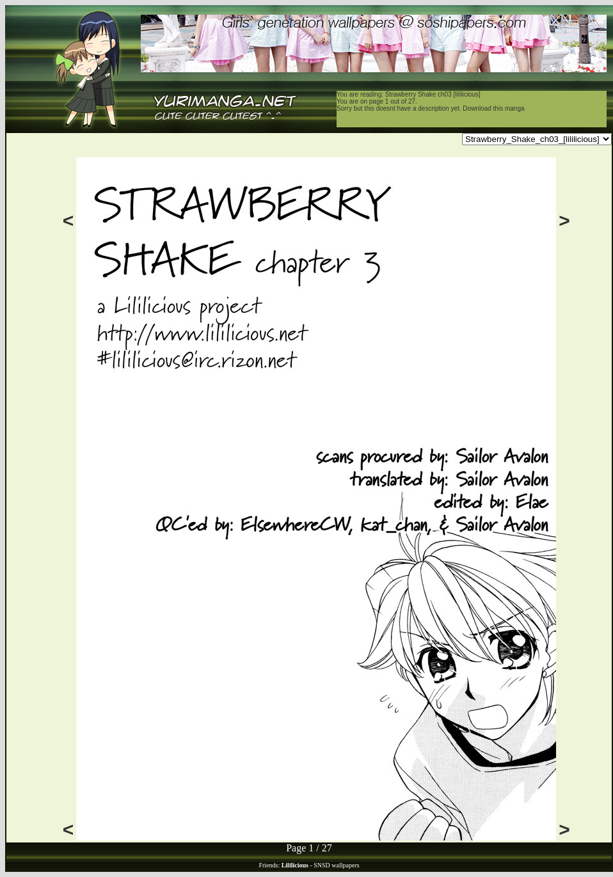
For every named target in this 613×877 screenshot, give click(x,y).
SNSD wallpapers (336, 865)
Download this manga (493, 108)
